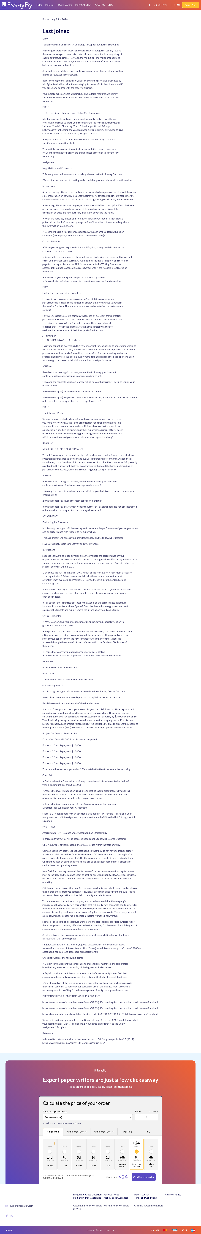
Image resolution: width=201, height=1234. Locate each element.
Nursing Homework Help (116, 1205)
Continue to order (143, 1176)
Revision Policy (173, 1194)
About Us (100, 5)
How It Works (64, 5)
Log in (175, 4)
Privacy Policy (83, 5)
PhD (148, 1131)
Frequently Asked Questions (88, 1194)
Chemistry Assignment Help (148, 1205)
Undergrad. (77, 1131)
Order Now (190, 5)
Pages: (138, 1111)
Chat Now (161, 4)
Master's (127, 1131)
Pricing (49, 5)
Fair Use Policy (111, 1194)
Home (39, 5)
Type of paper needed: (55, 1111)
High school (53, 1131)
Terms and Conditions (145, 1197)
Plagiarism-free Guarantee (87, 1197)
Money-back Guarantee (116, 1197)
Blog (110, 5)
